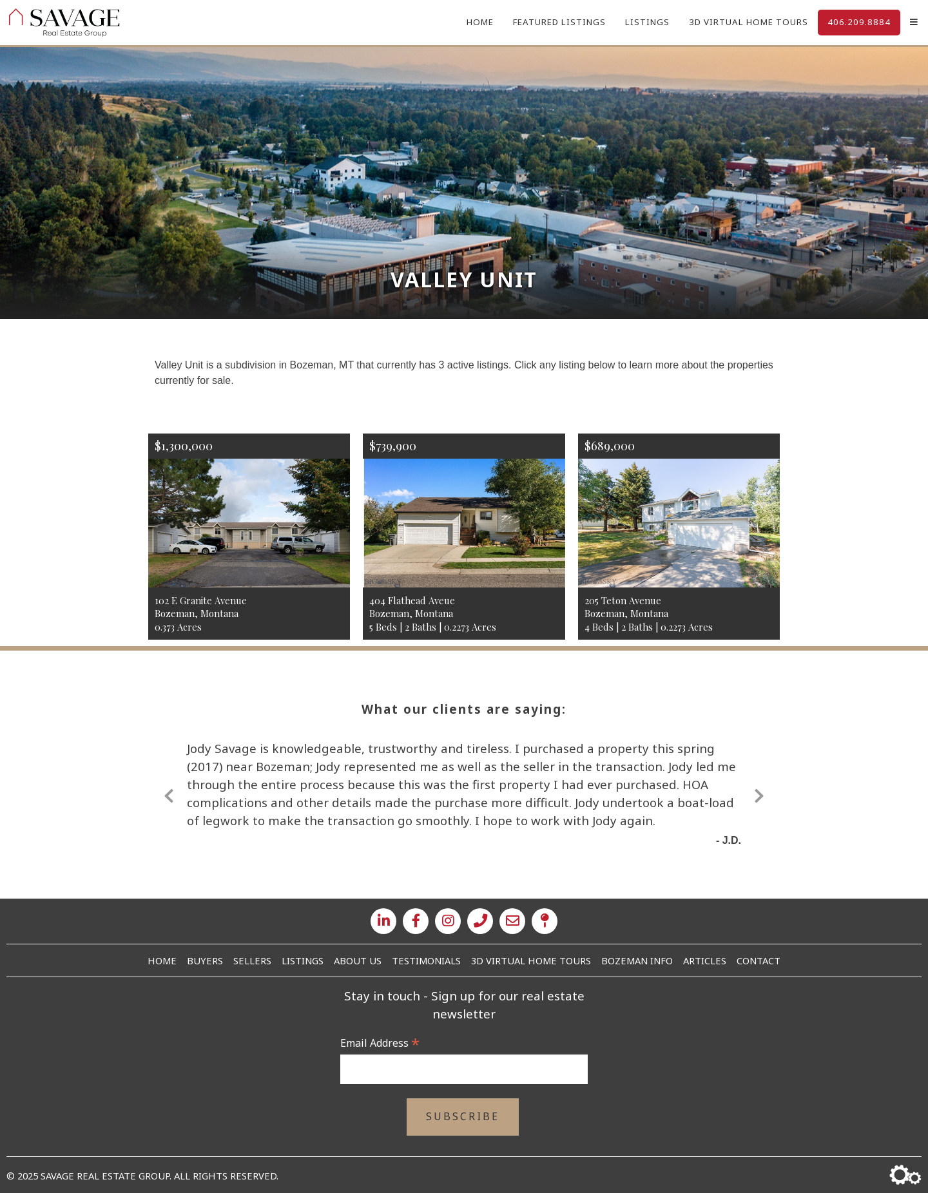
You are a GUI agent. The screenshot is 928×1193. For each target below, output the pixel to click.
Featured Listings (559, 22)
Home (480, 22)
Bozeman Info (637, 960)
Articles (704, 960)
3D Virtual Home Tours (748, 22)
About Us (358, 960)
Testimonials (426, 960)
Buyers (205, 960)
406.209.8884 (859, 22)
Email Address (380, 1043)
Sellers (252, 960)
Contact (758, 960)
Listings (647, 22)
